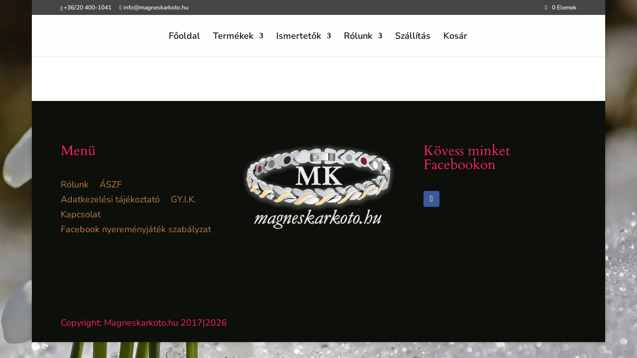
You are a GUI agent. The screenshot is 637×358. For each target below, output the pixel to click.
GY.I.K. (183, 200)
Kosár (455, 37)
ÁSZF (111, 185)
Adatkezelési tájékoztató (110, 200)
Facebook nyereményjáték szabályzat (136, 230)
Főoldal (184, 37)
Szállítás (412, 37)
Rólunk (358, 37)
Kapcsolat (81, 215)
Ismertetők (298, 37)
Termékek (233, 37)
